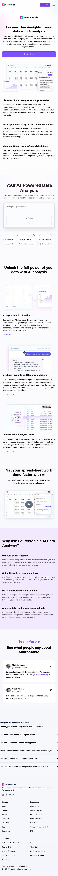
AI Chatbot (5, 859)
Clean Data (34, 847)
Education (5, 823)
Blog (3, 827)
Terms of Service (8, 866)
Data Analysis (6, 847)
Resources (34, 802)
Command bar (35, 843)
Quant (39, 827)
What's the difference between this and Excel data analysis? (29, 750)
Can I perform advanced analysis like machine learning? (29, 766)
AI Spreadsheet (11, 843)
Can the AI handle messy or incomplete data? (29, 758)
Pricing (4, 814)
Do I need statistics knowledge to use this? (29, 734)
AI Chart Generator (8, 851)
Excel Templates (36, 814)
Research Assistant (37, 855)
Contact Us (6, 831)
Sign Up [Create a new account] (45, 5)
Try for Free (29, 54)
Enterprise (5, 819)
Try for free (8, 335)
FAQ (31, 831)
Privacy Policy (22, 866)
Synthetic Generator (37, 851)
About (4, 806)
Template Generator (9, 855)
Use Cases (34, 823)
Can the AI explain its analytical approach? (29, 742)
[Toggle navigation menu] (54, 5)
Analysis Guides (36, 810)
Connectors (34, 806)
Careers (5, 810)
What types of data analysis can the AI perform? (29, 726)
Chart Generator (36, 819)
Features (5, 839)
